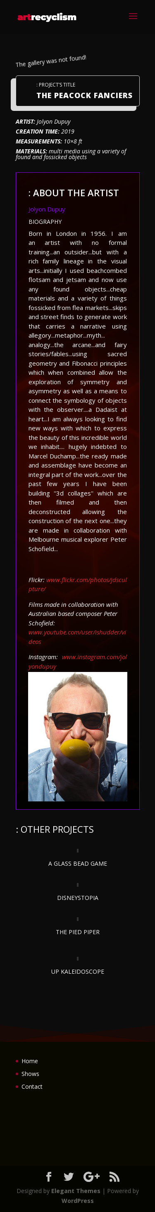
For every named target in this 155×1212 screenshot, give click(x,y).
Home (29, 1061)
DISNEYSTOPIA (77, 898)
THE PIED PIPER (78, 932)
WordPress (78, 1201)
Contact (32, 1086)
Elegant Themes (75, 1191)
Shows (30, 1074)
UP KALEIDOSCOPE (77, 971)
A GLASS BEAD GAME (77, 863)
